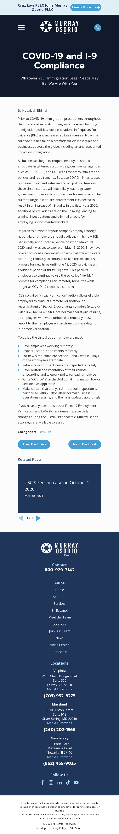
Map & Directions (59, 689)
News (59, 638)
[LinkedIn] (59, 782)
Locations (60, 624)
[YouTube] (76, 782)
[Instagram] (51, 782)
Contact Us (59, 652)
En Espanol (60, 610)
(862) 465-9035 (59, 764)
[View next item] (38, 518)
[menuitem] (41, 828)
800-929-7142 (60, 570)
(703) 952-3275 (59, 696)
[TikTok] (68, 782)
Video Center (59, 645)
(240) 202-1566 (60, 730)
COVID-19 (44, 432)
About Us (59, 597)
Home (59, 590)
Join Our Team (59, 631)
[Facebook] (42, 782)
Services (59, 603)
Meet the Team (59, 617)
